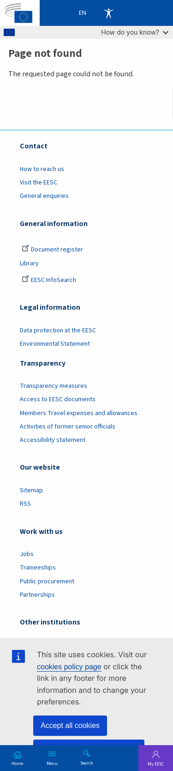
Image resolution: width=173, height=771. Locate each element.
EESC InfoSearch (49, 280)
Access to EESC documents (57, 399)
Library (29, 263)
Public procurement (47, 581)
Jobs (27, 554)
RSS (25, 503)
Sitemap (31, 490)
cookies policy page (69, 667)
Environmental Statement (55, 344)
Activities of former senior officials (67, 426)
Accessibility (108, 13)
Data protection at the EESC (58, 330)
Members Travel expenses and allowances (78, 413)
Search (86, 762)
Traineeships (38, 567)
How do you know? (134, 32)
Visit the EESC (38, 182)
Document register (52, 249)
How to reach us (42, 169)
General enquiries (44, 196)
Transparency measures (53, 386)
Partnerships (37, 595)
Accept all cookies (70, 725)
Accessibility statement (52, 440)
